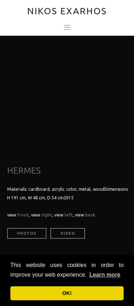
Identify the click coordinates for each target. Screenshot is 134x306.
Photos (26, 233)
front (23, 215)
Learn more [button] (104, 275)
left (68, 215)
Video (67, 233)
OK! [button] (66, 293)
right (46, 215)
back (90, 215)
